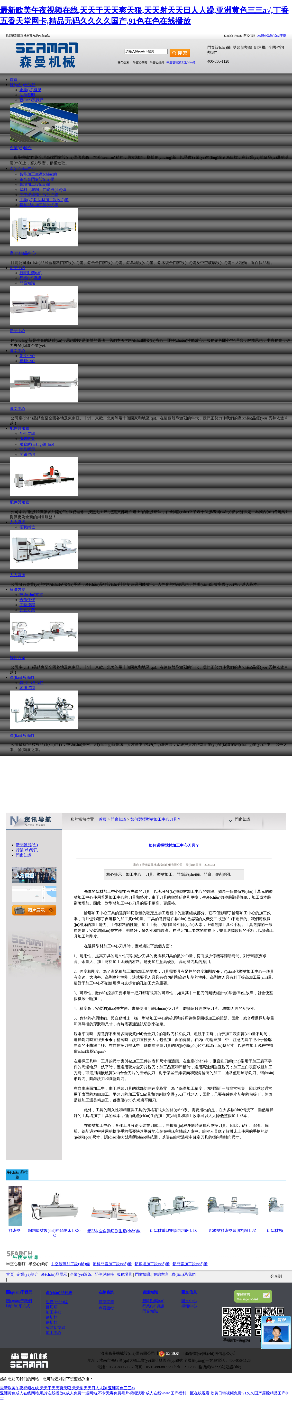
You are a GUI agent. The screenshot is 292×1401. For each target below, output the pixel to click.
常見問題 (27, 449)
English (228, 35)
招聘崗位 (27, 527)
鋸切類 (51, 1307)
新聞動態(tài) (30, 273)
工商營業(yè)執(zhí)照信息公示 (196, 1354)
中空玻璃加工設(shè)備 (181, 62)
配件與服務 (19, 428)
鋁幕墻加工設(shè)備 (152, 1264)
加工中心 (53, 1312)
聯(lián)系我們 (31, 100)
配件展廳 (27, 433)
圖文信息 (189, 1292)
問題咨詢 (27, 454)
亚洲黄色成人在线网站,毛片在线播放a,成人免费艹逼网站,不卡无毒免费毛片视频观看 (72, 1393)
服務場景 (124, 1274)
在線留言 (161, 1274)
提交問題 (106, 1302)
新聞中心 (17, 268)
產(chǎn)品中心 (23, 168)
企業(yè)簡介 (27, 1274)
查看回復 (106, 1308)
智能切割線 (55, 1327)
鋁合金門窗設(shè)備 (37, 179)
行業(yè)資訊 (30, 278)
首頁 (14, 80)
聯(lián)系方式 (18, 1306)
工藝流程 (27, 605)
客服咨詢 (27, 688)
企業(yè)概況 (30, 90)
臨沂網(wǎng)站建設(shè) (220, 1367)
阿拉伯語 (249, 35)
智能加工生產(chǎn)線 (38, 174)
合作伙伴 (27, 600)
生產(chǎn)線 (57, 1302)
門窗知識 (27, 283)
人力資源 (17, 522)
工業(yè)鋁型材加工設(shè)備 (44, 200)
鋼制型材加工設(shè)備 (38, 205)
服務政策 (27, 439)
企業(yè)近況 (81, 1274)
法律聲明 (27, 95)
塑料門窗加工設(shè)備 (112, 1264)
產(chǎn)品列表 (59, 1293)
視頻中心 (27, 361)
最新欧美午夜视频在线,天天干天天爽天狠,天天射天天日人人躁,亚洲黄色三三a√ (67, 1388)
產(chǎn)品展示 (54, 1274)
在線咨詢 (106, 1292)
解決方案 (17, 589)
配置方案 (27, 610)
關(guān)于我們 (23, 85)
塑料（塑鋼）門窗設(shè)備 (42, 189)
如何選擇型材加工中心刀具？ (155, 819)
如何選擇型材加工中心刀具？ (174, 845)
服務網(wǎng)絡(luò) (36, 444)
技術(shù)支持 (31, 595)
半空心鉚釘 (140, 62)
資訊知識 (150, 1292)
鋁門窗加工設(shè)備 (190, 1264)
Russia (238, 35)
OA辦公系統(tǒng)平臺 (271, 35)
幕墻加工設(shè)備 (35, 184)
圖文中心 (17, 351)
